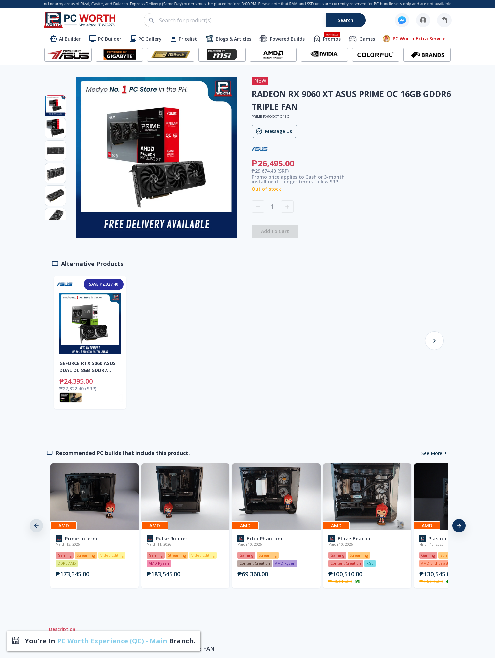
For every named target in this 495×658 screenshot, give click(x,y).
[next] (459, 525)
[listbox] (248, 526)
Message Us (274, 131)
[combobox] (258, 20)
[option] (93, 526)
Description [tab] (62, 629)
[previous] (36, 525)
